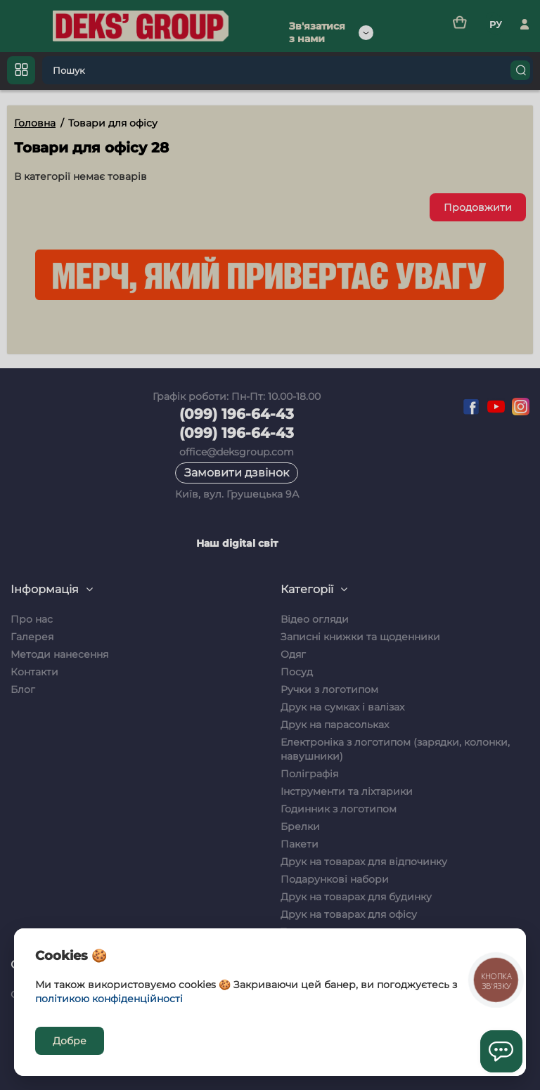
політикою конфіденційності (109, 998)
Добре (69, 1040)
